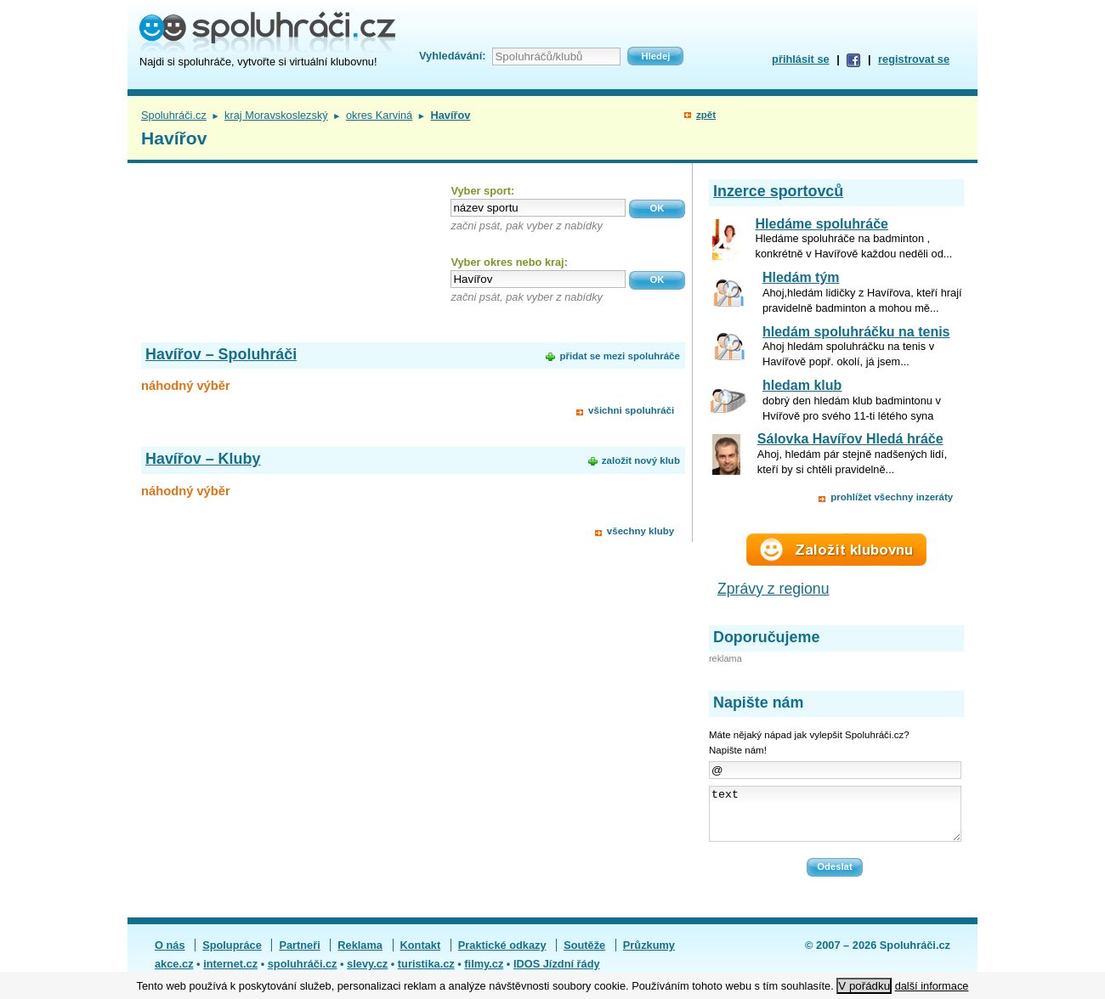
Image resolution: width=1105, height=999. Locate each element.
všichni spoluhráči (631, 410)
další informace (932, 985)
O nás (170, 955)
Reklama (359, 955)
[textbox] (538, 208)
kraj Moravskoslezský (276, 115)
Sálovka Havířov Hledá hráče (850, 439)
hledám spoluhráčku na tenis (856, 332)
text (835, 819)
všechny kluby (640, 531)
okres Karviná (379, 115)
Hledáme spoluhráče (822, 224)
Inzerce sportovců (778, 191)
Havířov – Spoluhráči (221, 354)
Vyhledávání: (452, 55)
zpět (706, 115)
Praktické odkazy (502, 955)
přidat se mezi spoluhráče (619, 356)
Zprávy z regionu (773, 588)
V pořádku (864, 985)
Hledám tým (801, 277)
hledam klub (802, 385)
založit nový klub (641, 460)
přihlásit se (801, 59)
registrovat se (913, 59)
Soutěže (584, 955)
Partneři (299, 955)
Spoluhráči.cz (174, 115)
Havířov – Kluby (202, 458)
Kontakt (420, 955)
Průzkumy (649, 955)
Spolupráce (232, 955)
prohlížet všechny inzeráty (891, 497)
